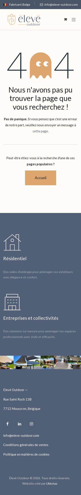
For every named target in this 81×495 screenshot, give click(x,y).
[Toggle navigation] (74, 19)
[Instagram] (31, 424)
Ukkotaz (51, 483)
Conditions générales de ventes (25, 445)
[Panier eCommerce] (65, 19)
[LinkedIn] (19, 424)
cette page (40, 131)
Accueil (40, 177)
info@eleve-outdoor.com (59, 4)
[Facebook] (7, 424)
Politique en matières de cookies (26, 454)
